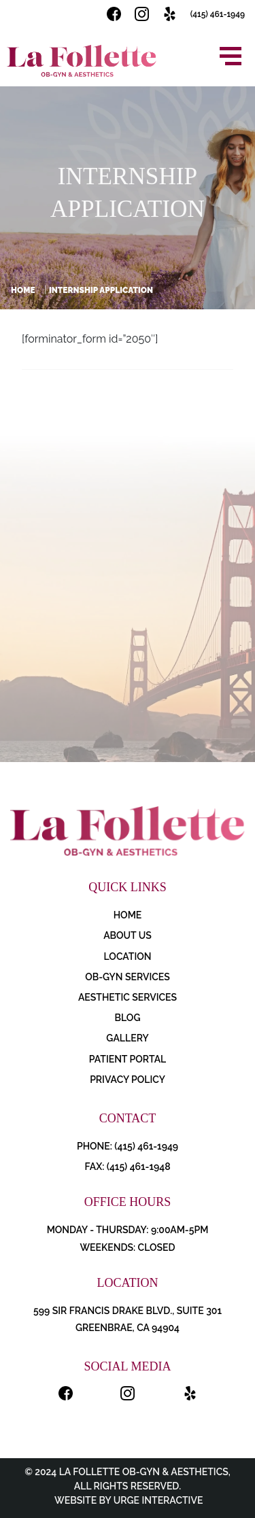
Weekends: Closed (127, 1247)
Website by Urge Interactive (127, 1500)
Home (23, 290)
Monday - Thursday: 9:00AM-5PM (128, 1229)
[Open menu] (230, 56)
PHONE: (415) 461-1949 (127, 1146)
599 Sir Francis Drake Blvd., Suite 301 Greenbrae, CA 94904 (127, 1319)
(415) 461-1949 (217, 14)
